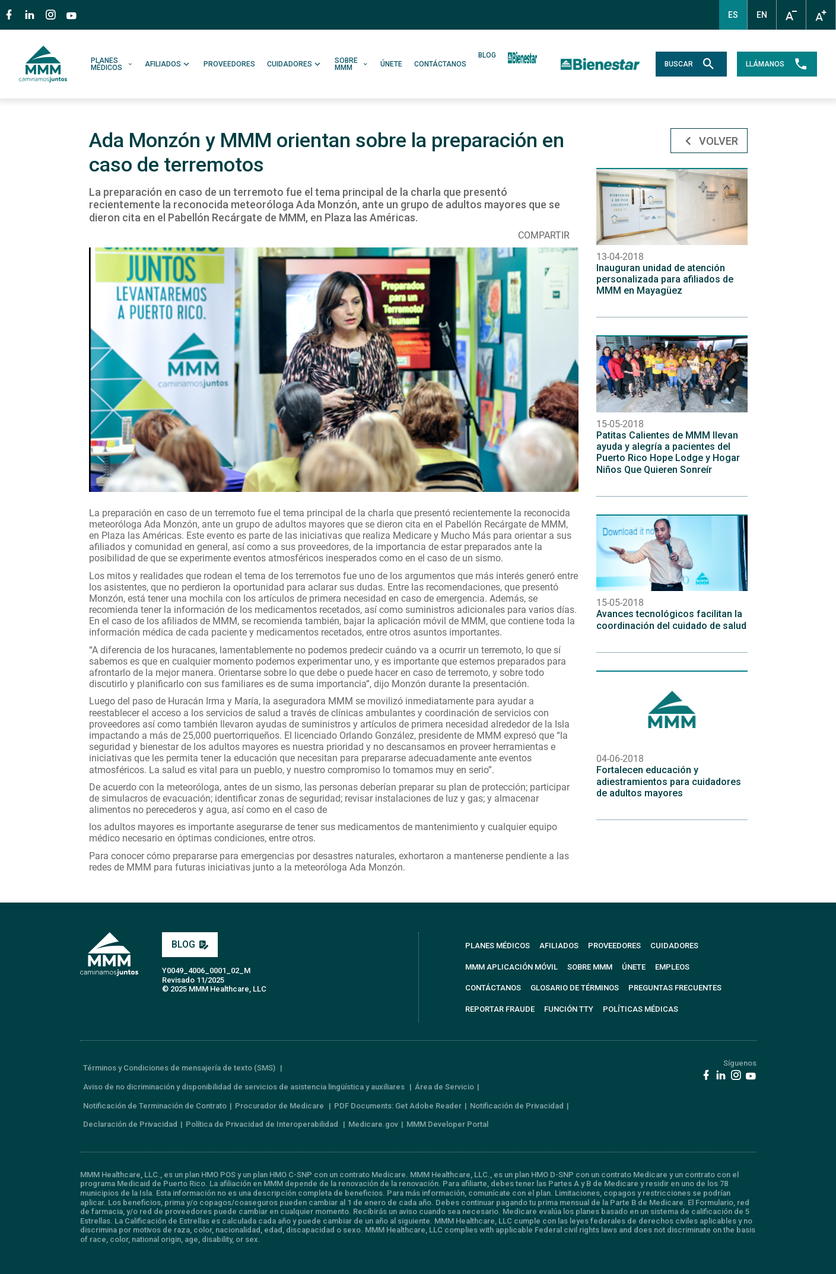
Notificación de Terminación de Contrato (155, 1105)
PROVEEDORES (229, 64)
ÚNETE (391, 64)
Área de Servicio (444, 1086)
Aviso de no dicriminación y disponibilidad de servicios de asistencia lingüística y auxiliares (244, 1086)
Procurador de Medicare (280, 1105)
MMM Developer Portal (447, 1124)
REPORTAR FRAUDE (500, 1009)
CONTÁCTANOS (440, 64)
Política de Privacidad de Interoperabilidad (263, 1124)
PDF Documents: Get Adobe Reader (398, 1105)
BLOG (487, 55)
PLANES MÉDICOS (112, 64)
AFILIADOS (168, 64)
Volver (709, 141)
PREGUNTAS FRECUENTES (674, 987)
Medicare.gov (373, 1124)
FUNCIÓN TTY (568, 1009)
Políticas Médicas (640, 1009)
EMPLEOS (672, 966)
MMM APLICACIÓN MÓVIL (511, 966)
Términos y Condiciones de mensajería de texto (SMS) (180, 1067)
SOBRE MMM (351, 64)
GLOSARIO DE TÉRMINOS (574, 987)
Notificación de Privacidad (517, 1105)
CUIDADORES (295, 64)
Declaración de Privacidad (130, 1124)
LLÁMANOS (777, 64)
